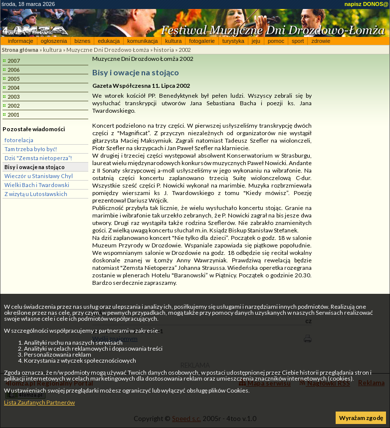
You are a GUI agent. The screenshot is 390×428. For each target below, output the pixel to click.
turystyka (233, 41)
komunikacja (142, 41)
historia (164, 49)
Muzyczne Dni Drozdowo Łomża (107, 49)
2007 (13, 60)
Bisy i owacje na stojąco (34, 167)
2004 (13, 87)
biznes (82, 41)
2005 (13, 78)
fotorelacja (18, 140)
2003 (13, 96)
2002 (185, 49)
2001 (13, 114)
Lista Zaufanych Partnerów (39, 402)
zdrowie (320, 41)
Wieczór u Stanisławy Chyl (38, 176)
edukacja (109, 41)
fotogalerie (201, 41)
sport (298, 41)
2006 (13, 69)
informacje (20, 41)
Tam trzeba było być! (30, 149)
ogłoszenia (54, 41)
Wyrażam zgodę (361, 418)
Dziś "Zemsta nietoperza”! (38, 158)
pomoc (276, 41)
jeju (256, 41)
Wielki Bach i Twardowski (36, 185)
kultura (173, 41)
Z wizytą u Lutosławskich (35, 194)
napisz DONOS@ (367, 4)
